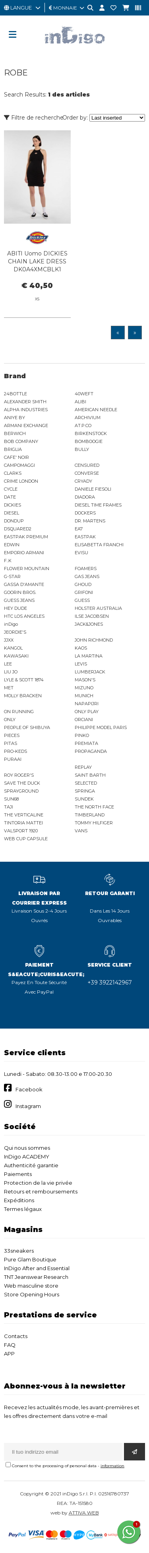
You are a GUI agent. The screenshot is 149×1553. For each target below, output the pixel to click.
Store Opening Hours (31, 1294)
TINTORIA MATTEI (23, 823)
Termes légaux (23, 1209)
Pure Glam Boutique (30, 1259)
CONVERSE (87, 473)
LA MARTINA (89, 656)
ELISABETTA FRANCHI (99, 544)
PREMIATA (86, 743)
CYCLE (10, 489)
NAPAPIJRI (87, 703)
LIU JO (10, 672)
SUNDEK (84, 799)
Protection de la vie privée (38, 1183)
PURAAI (12, 759)
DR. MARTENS (90, 521)
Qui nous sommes (27, 1148)
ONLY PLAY (87, 711)
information (112, 1465)
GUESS (82, 600)
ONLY (9, 719)
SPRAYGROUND (21, 791)
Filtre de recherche (34, 117)
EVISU (81, 552)
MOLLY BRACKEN (23, 695)
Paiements (18, 1174)
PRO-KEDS (15, 751)
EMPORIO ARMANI (24, 552)
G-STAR (12, 576)
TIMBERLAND (89, 815)
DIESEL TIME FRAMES (98, 505)
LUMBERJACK (90, 672)
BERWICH (15, 433)
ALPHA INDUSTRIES (26, 409)
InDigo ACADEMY (26, 1156)
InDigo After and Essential (37, 1268)
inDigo (11, 624)
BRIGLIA (13, 449)
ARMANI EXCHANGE (26, 425)
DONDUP (14, 521)
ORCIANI (84, 719)
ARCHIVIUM (88, 417)
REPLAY (83, 767)
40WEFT (84, 393)
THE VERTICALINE (23, 815)
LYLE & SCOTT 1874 (24, 680)
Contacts (15, 1336)
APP (9, 1353)
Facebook (29, 1089)
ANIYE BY (14, 417)
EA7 (79, 529)
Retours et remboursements (40, 1191)
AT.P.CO (83, 425)
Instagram (28, 1106)
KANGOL (13, 648)
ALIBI (80, 401)
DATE (10, 497)
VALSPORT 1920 (21, 831)
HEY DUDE (15, 608)
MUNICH (84, 695)
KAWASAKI (16, 656)
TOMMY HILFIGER (94, 823)
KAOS (81, 648)
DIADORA (85, 497)
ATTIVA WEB (84, 1513)
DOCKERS (85, 513)
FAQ (9, 1345)
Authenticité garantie (31, 1165)
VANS (81, 831)
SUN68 (11, 799)
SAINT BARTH (90, 775)
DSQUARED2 (17, 529)
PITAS (10, 743)
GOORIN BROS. (20, 592)
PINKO (82, 735)
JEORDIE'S (15, 632)
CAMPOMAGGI (19, 465)
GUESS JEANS (19, 600)
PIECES (11, 735)
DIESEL (11, 513)
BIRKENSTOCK (91, 433)
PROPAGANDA (91, 751)
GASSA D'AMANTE (24, 584)
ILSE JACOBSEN (92, 616)
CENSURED (87, 465)
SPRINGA (85, 791)
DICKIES (12, 505)
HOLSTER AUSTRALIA (98, 608)
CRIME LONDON (21, 481)
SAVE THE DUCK (22, 783)
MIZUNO (84, 687)
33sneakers (19, 1250)
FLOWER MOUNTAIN (26, 568)
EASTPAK (85, 537)
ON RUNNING (19, 711)
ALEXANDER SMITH (25, 401)
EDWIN (11, 544)
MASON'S (85, 680)
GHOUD (83, 584)
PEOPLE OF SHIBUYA (27, 727)
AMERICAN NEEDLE (96, 409)
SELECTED (86, 783)
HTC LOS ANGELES (24, 616)
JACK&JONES (89, 624)
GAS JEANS (87, 576)
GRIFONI (84, 592)
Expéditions (19, 1200)
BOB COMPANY (21, 441)
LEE (8, 664)
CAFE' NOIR (16, 457)
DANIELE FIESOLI (93, 489)
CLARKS (12, 473)
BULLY (82, 449)
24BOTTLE (15, 393)
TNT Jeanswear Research (36, 1277)
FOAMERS (86, 568)
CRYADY (83, 481)
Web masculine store (31, 1285)
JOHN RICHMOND (94, 640)
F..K (8, 560)
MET (9, 687)
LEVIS (81, 664)
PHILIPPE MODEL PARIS (101, 727)
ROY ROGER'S (19, 775)
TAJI (8, 807)
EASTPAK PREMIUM (26, 537)
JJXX (9, 640)
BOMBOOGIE (89, 441)
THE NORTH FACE (94, 807)
